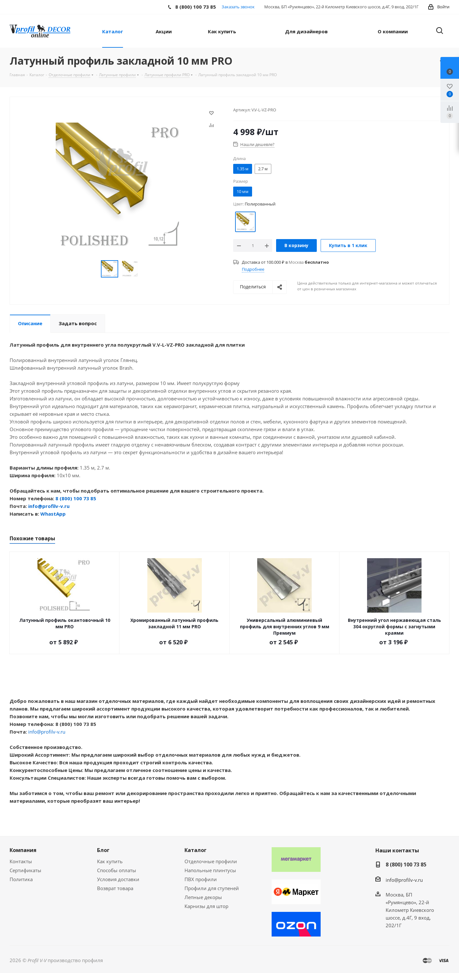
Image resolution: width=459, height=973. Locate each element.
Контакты (21, 861)
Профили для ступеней (211, 888)
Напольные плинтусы (210, 870)
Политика (21, 879)
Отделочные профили (210, 861)
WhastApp (53, 514)
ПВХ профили (200, 879)
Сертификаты (25, 870)
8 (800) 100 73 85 (75, 498)
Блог (103, 850)
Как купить (110, 861)
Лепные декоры (203, 897)
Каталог (195, 850)
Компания (23, 850)
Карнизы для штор (206, 906)
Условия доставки (118, 879)
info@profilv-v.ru (49, 506)
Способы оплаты (116, 870)
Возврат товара (115, 888)
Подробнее (253, 269)
